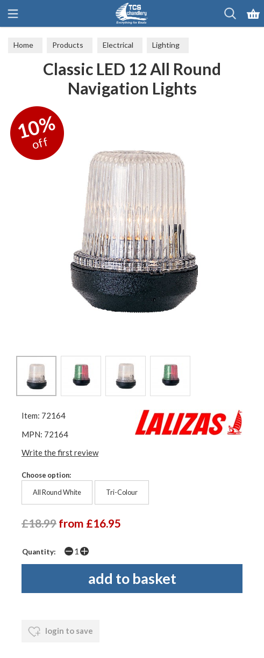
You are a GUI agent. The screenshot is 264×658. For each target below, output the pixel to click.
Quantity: (39, 551)
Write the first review (60, 452)
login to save (60, 631)
